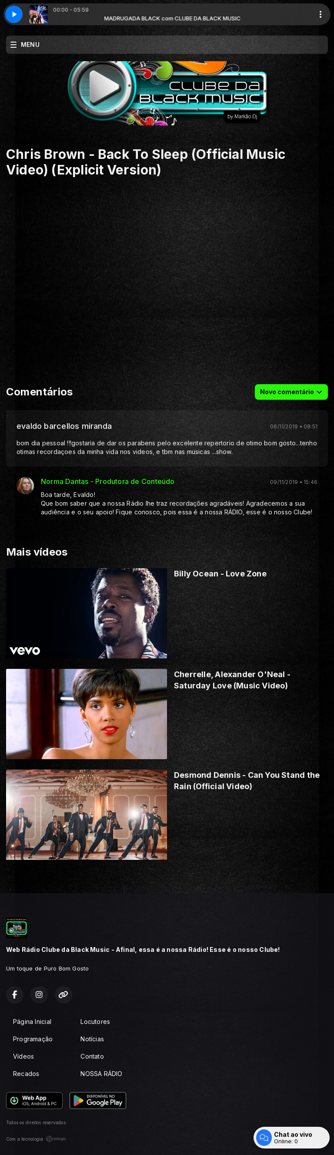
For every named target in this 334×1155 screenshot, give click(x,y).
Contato (92, 1056)
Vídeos (23, 1056)
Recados (26, 1073)
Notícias (92, 1039)
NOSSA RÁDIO (101, 1073)
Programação (33, 1039)
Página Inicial (32, 1021)
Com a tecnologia (36, 1139)
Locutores (95, 1021)
